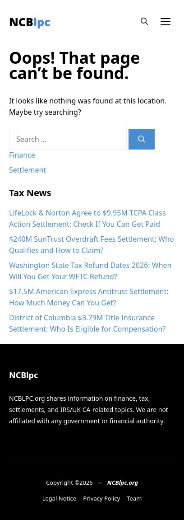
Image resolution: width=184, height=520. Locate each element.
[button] (144, 21)
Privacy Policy (101, 498)
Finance (22, 155)
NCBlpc (30, 21)
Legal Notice (59, 498)
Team (134, 498)
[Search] (142, 139)
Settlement (27, 170)
